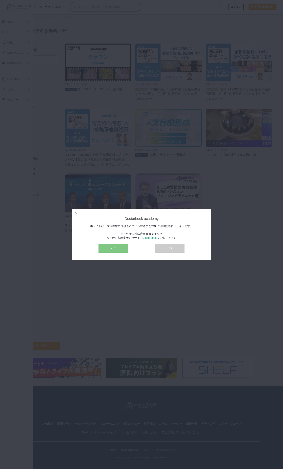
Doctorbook (149, 237)
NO (170, 248)
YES (113, 248)
